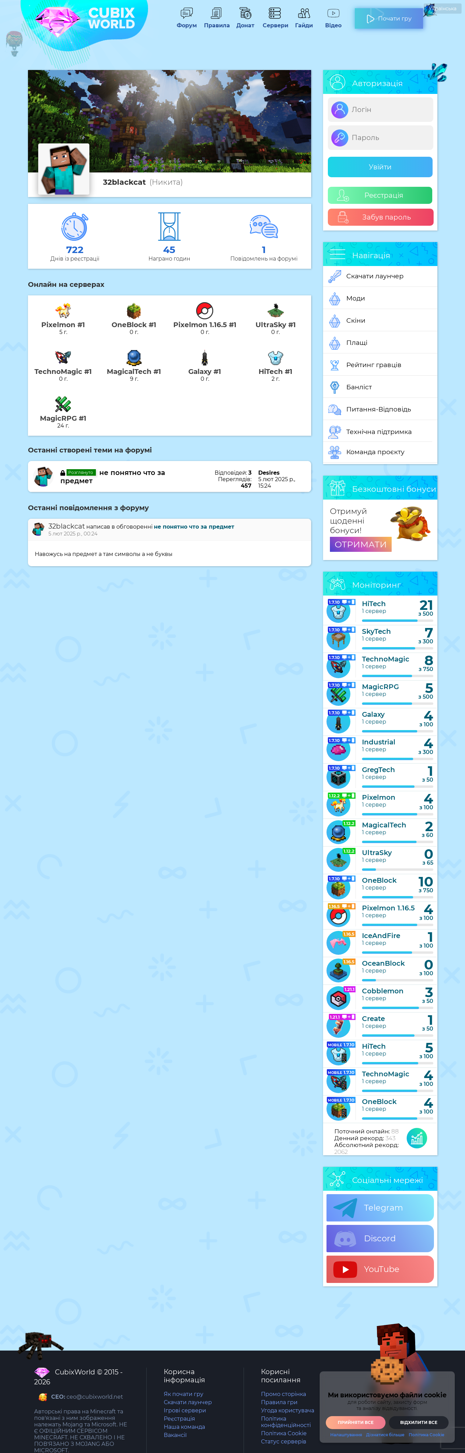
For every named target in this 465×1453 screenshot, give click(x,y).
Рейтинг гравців (365, 365)
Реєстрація (370, 195)
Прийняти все (356, 1422)
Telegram (368, 1208)
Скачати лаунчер (366, 276)
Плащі (347, 343)
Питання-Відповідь (369, 409)
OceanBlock (383, 963)
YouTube (366, 1270)
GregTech (378, 770)
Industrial (378, 742)
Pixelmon (378, 797)
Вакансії (175, 1435)
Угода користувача (287, 1410)
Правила (216, 22)
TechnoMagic (385, 659)
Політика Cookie (284, 1433)
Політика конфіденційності (286, 1421)
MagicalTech (384, 825)
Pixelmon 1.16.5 (388, 908)
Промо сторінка (283, 1394)
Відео (333, 22)
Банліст (350, 387)
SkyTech (376, 631)
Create (373, 1019)
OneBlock (379, 880)
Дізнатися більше (385, 1435)
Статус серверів (283, 1441)
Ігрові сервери (185, 1410)
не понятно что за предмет (194, 526)
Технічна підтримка (370, 432)
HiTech (374, 604)
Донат (245, 22)
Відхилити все (418, 1422)
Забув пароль (374, 217)
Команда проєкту (366, 452)
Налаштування (346, 1435)
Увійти (380, 167)
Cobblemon (383, 991)
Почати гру (388, 15)
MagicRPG (380, 687)
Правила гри (279, 1402)
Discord (364, 1239)
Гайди (304, 22)
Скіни (346, 321)
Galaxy (373, 714)
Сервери (274, 22)
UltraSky (377, 853)
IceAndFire (381, 936)
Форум (186, 22)
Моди (346, 298)
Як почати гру (183, 1394)
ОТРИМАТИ (361, 544)
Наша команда (184, 1427)
